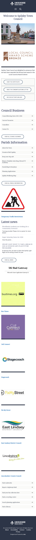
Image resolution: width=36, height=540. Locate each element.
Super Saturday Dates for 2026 (12, 237)
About (7, 530)
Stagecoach (5, 377)
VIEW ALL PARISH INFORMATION (13, 183)
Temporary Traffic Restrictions (12, 217)
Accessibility (14, 530)
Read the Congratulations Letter (17, 89)
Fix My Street (5, 410)
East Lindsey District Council (11, 443)
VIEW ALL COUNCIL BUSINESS (13, 136)
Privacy (18, 531)
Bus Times (5, 311)
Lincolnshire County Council (11, 476)
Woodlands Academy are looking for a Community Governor (15, 227)
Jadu (24, 534)
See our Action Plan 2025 (14, 97)
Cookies (28, 530)
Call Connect (5, 344)
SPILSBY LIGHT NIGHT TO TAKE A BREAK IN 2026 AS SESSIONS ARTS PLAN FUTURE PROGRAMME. (17, 246)
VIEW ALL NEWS (9, 260)
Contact (22, 530)
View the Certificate (13, 82)
